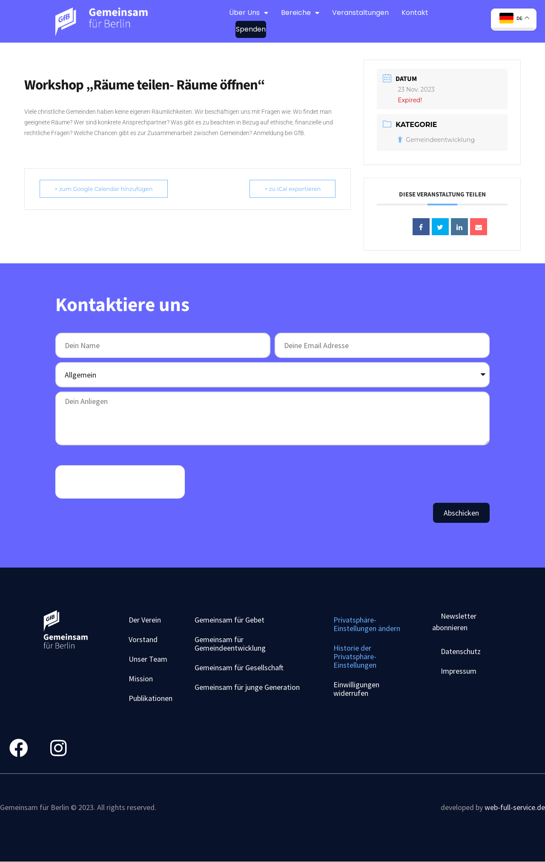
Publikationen (150, 698)
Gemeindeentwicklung (436, 140)
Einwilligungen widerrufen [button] (356, 689)
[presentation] (120, 482)
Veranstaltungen (360, 12)
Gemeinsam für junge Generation (247, 687)
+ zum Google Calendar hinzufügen (103, 188)
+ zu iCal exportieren (292, 188)
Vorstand (143, 639)
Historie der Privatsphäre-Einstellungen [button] (354, 656)
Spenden (251, 29)
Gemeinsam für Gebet (229, 620)
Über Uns (248, 12)
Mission (141, 678)
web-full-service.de (515, 807)
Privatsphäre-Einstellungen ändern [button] (366, 624)
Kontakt (415, 12)
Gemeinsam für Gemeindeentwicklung (230, 643)
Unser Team (148, 659)
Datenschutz (461, 651)
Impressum (458, 671)
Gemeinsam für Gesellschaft (239, 667)
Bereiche (300, 12)
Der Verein (145, 620)
